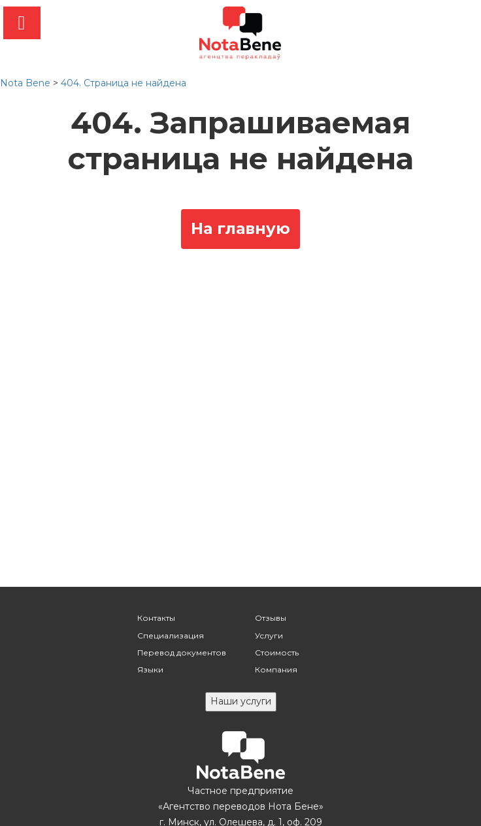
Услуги (269, 635)
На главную (240, 228)
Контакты (156, 618)
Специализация (170, 635)
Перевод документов (181, 652)
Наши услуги (240, 701)
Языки (150, 669)
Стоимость (277, 652)
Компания (276, 669)
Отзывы (270, 618)
